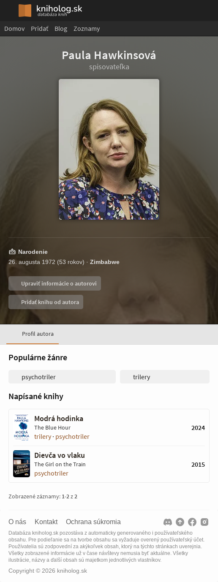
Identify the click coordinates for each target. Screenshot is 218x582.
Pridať (39, 28)
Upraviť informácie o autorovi (58, 283)
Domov (14, 28)
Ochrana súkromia (93, 522)
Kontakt (46, 522)
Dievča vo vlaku (59, 455)
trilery (42, 436)
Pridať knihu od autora (49, 302)
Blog (60, 28)
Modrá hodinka (58, 418)
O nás (17, 522)
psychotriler (72, 436)
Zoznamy (87, 28)
